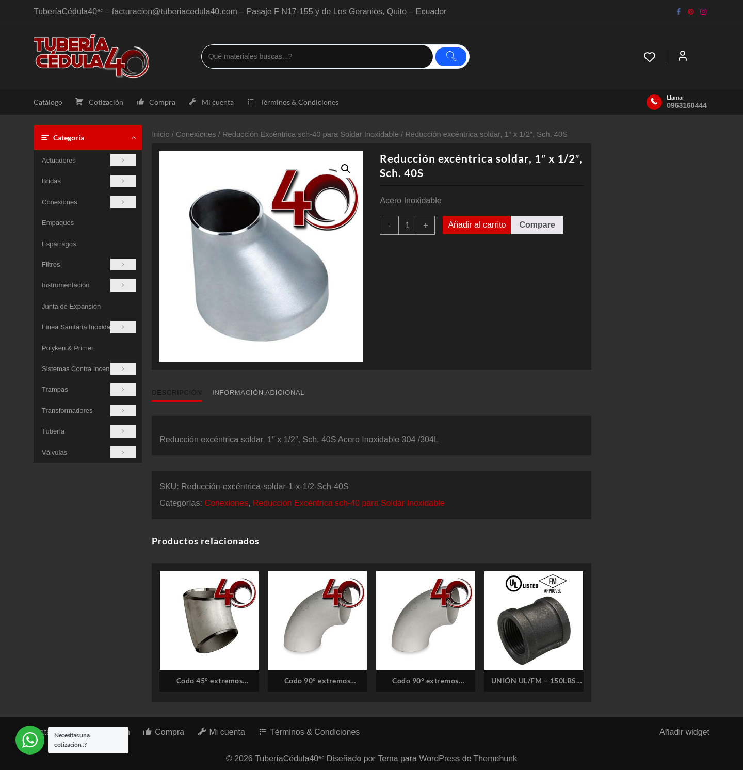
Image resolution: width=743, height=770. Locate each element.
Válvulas (89, 452)
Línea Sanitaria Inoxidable (89, 327)
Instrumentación (89, 285)
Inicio (160, 134)
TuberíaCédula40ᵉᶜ (289, 758)
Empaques (58, 223)
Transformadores (89, 410)
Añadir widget (684, 732)
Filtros (89, 264)
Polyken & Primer (67, 348)
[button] (345, 168)
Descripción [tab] (177, 392)
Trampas (89, 389)
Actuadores (89, 160)
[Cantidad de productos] (407, 225)
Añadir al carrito (477, 224)
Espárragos (59, 244)
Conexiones (89, 202)
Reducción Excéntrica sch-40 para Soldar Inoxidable (310, 134)
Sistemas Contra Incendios (89, 369)
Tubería (89, 431)
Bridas (89, 181)
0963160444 (687, 105)
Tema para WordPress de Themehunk (447, 758)
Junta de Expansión (71, 306)
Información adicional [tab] (258, 392)
